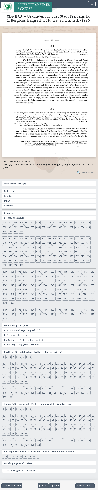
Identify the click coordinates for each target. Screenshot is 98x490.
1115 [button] (12, 314)
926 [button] (60, 242)
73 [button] (4, 377)
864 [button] (4, 222)
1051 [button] (65, 285)
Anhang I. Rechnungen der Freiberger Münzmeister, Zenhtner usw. (37, 404)
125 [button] (54, 392)
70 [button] (84, 372)
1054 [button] (85, 285)
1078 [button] (58, 294)
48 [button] (80, 368)
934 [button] (15, 247)
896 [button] (4, 231)
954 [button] (38, 251)
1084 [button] (5, 298)
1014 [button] (5, 276)
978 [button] (82, 256)
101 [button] (10, 388)
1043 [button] (12, 285)
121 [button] (32, 392)
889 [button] (54, 227)
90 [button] (80, 377)
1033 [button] (38, 280)
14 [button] (22, 363)
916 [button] (4, 242)
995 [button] (88, 260)
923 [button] (43, 242)
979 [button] (88, 256)
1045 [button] (25, 285)
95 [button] (8, 381)
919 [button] (21, 242)
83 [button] (48, 377)
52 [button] (4, 372)
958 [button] (60, 251)
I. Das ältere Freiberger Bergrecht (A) (22, 330)
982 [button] (15, 260)
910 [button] (60, 238)
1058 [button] (18, 289)
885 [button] (32, 227)
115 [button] (88, 388)
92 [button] (88, 377)
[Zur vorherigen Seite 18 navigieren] (11, 485)
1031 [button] (25, 280)
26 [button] (75, 363)
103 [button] (21, 388)
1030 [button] (18, 280)
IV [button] (13, 456)
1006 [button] (45, 272)
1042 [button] (5, 285)
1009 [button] (65, 272)
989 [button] (54, 260)
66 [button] (66, 372)
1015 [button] (12, 276)
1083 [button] (92, 294)
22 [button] (57, 363)
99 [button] (26, 381)
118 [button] (15, 392)
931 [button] (88, 242)
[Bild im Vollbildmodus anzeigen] (94, 29)
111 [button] (65, 388)
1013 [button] (92, 272)
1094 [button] (72, 298)
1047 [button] (38, 285)
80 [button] (35, 377)
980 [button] (4, 260)
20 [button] (48, 363)
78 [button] (26, 377)
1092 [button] (58, 298)
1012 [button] (85, 272)
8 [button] (26, 357)
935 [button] (21, 247)
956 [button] (49, 251)
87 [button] (66, 377)
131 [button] (88, 392)
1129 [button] (12, 318)
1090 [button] (45, 298)
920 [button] (27, 242)
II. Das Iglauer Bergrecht (16, 335)
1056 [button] (5, 289)
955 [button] (43, 251)
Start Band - (15, 183)
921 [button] (32, 242)
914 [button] (82, 238)
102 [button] (15, 388)
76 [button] (17, 377)
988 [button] (49, 260)
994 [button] (82, 260)
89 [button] (75, 377)
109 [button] (54, 388)
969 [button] (32, 256)
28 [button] (84, 363)
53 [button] (8, 372)
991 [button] (65, 260)
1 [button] (3, 357)
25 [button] (71, 363)
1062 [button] (45, 289)
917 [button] (10, 242)
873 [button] (54, 222)
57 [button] (26, 372)
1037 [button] (65, 280)
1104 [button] (32, 309)
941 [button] (54, 247)
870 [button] (38, 222)
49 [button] (84, 368)
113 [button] (77, 388)
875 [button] (65, 222)
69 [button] (80, 372)
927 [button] (65, 242)
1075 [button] (38, 294)
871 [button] (43, 222)
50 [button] (88, 368)
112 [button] (71, 388)
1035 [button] (52, 280)
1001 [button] (12, 272)
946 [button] (82, 247)
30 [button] (93, 363)
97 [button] (17, 381)
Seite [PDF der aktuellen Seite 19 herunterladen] (43, 485)
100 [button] (4, 388)
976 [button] (71, 256)
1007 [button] (52, 272)
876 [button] (71, 222)
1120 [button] (45, 314)
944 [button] (71, 247)
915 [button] (88, 238)
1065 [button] (65, 289)
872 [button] (49, 222)
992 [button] (71, 260)
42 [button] (53, 368)
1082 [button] (85, 294)
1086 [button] (18, 298)
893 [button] (77, 227)
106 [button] (38, 388)
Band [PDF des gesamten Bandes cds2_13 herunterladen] (55, 485)
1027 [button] (92, 276)
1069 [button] (92, 289)
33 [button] (13, 368)
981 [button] (10, 260)
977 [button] (77, 256)
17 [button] (35, 363)
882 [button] (15, 227)
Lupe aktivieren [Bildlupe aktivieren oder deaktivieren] (85, 172)
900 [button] (4, 238)
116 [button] (4, 392)
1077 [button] (52, 294)
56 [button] (22, 372)
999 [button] (21, 265)
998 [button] (15, 265)
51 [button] (93, 368)
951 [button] (21, 251)
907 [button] (43, 238)
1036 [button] (58, 280)
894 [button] (82, 227)
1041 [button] (92, 280)
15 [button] (26, 363)
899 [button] (21, 231)
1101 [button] (12, 309)
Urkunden (9, 213)
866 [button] (15, 222)
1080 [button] (72, 294)
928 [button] (71, 242)
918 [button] (15, 242)
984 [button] (27, 260)
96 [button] (13, 381)
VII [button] (25, 456)
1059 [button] (25, 289)
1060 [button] (32, 289)
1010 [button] (72, 272)
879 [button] (88, 222)
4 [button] (13, 357)
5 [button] (16, 357)
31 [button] (4, 368)
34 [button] (17, 368)
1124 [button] (72, 314)
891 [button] (65, 227)
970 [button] (38, 256)
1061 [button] (38, 289)
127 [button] (65, 392)
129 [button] (77, 392)
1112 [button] (85, 309)
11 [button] (8, 363)
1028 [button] (5, 280)
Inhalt (7, 201)
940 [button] (49, 247)
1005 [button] (38, 272)
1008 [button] (58, 272)
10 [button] (4, 363)
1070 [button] (5, 294)
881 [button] (10, 227)
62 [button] (48, 372)
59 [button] (35, 372)
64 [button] (57, 372)
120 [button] (27, 392)
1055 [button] (92, 285)
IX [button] (34, 456)
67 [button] (71, 372)
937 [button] (32, 247)
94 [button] (4, 381)
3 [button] (10, 357)
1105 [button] (38, 309)
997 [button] (10, 265)
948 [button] (4, 251)
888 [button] (49, 227)
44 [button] (62, 368)
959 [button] (65, 251)
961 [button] (77, 251)
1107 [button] (52, 309)
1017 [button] (25, 276)
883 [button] (21, 227)
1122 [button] (58, 314)
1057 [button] (12, 289)
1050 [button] (58, 285)
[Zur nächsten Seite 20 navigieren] (85, 485)
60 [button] (40, 372)
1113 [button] (92, 309)
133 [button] (10, 397)
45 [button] (66, 368)
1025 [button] (78, 276)
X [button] (37, 456)
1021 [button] (52, 276)
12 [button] (13, 363)
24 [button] (66, 363)
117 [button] (10, 392)
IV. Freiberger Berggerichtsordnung (21, 345)
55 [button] (17, 372)
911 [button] (65, 238)
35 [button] (22, 368)
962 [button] (82, 251)
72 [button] (93, 372)
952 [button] (27, 251)
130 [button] (82, 392)
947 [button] (88, 247)
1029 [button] (12, 280)
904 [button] (27, 238)
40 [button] (44, 368)
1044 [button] (18, 285)
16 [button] (31, 363)
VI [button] (21, 456)
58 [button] (31, 372)
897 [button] (10, 231)
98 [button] (22, 381)
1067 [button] (78, 289)
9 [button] (30, 357)
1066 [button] (72, 289)
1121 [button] (52, 314)
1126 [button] (85, 314)
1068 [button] (85, 289)
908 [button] (49, 238)
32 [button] (8, 368)
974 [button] (60, 256)
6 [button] (20, 357)
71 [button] (88, 372)
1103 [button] (25, 309)
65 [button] (62, 372)
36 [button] (26, 368)
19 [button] (44, 363)
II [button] (6, 456)
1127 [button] (92, 314)
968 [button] (27, 256)
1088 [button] (32, 298)
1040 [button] (85, 280)
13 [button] (17, 363)
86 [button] (62, 377)
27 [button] (80, 363)
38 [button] (35, 368)
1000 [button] (5, 272)
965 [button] (10, 256)
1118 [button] (32, 314)
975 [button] (65, 256)
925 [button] (54, 242)
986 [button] (38, 260)
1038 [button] (72, 280)
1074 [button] (32, 294)
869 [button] (32, 222)
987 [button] (43, 260)
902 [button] (15, 238)
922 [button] (38, 242)
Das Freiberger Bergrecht (16, 325)
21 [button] (53, 363)
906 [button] (38, 238)
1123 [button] (65, 314)
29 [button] (88, 363)
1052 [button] (72, 285)
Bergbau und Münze (14, 218)
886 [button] (38, 227)
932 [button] (4, 247)
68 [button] (75, 372)
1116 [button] (18, 314)
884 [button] (27, 227)
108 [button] (49, 388)
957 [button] (54, 251)
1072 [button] (18, 294)
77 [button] (22, 377)
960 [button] (71, 251)
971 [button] (43, 256)
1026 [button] (85, 276)
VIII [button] (29, 456)
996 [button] (4, 265)
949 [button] (10, 251)
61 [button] (44, 372)
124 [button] (49, 392)
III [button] (9, 456)
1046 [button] (32, 285)
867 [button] (21, 222)
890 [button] (60, 227)
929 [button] (77, 242)
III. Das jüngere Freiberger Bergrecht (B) (24, 340)
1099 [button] (12, 303)
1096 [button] (85, 298)
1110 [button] (72, 309)
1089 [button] (38, 298)
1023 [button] (65, 276)
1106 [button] (45, 309)
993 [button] (77, 260)
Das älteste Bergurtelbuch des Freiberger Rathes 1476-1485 (33, 352)
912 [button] (71, 238)
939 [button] (43, 247)
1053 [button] (78, 285)
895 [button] (88, 227)
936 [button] (27, 247)
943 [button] (65, 247)
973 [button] (54, 256)
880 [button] (4, 227)
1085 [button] (12, 298)
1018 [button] (32, 276)
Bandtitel (8, 196)
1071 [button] (12, 294)
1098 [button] (5, 303)
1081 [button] (78, 294)
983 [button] (21, 260)
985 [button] (32, 260)
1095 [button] (78, 298)
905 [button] (32, 238)
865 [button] (10, 222)
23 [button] (62, 363)
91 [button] (84, 377)
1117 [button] (25, 314)
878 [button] (82, 222)
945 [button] (77, 247)
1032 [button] (32, 280)
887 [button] (43, 227)
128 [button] (71, 392)
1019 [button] (38, 276)
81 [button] (40, 377)
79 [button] (31, 377)
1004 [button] (32, 272)
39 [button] (40, 368)
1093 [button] (65, 298)
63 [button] (53, 372)
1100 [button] (5, 309)
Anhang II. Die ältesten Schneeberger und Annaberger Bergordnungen (39, 451)
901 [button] (10, 238)
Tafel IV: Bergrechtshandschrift (20, 470)
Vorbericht (9, 205)
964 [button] (4, 256)
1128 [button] (5, 318)
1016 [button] (18, 276)
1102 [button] (18, 309)
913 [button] (77, 238)
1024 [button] (72, 276)
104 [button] (27, 388)
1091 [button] (52, 298)
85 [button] (57, 377)
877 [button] (77, 222)
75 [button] (13, 377)
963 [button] (88, 251)
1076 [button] (45, 294)
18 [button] (40, 363)
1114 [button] (5, 314)
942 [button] (60, 247)
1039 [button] (78, 280)
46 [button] (71, 368)
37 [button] (31, 368)
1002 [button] (18, 272)
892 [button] (71, 227)
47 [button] (75, 368)
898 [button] (15, 231)
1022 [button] (58, 276)
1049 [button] (52, 285)
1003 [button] (25, 272)
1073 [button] (25, 294)
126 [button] (60, 392)
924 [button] (49, 242)
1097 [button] (92, 298)
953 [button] (32, 251)
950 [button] (15, 251)
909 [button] (54, 238)
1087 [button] (25, 298)
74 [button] (8, 377)
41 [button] (48, 368)
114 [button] (82, 388)
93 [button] (93, 377)
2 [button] (6, 357)
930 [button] (82, 242)
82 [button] (44, 377)
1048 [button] (45, 285)
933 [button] (10, 247)
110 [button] (60, 388)
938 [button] (38, 247)
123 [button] (43, 392)
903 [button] (21, 238)
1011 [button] (78, 272)
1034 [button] (45, 280)
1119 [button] (38, 314)
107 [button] (43, 388)
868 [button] (27, 222)
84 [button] (53, 377)
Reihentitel (9, 191)
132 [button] (4, 397)
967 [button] (21, 256)
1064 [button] (58, 289)
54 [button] (13, 372)
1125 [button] (78, 314)
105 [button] (32, 388)
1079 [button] (65, 294)
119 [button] (21, 392)
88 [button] (71, 377)
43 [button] (57, 368)
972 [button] (49, 256)
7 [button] (23, 357)
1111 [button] (78, 309)
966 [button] (15, 256)
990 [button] (60, 260)
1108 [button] (58, 309)
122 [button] (38, 392)
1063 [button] (52, 289)
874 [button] (60, 222)
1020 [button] (45, 276)
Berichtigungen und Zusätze (18, 463)
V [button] (17, 456)
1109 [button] (65, 309)
